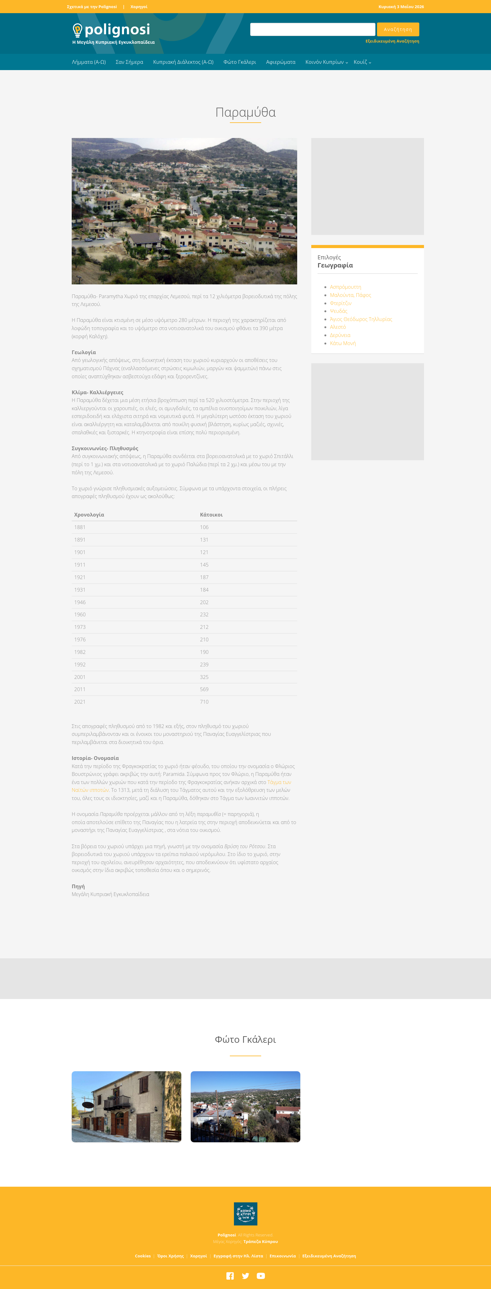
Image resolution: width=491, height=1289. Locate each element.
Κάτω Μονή (343, 343)
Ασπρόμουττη (345, 286)
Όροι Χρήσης (170, 1256)
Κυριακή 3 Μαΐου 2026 (401, 6)
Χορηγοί (139, 6)
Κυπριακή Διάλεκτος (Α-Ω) (183, 62)
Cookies (143, 1256)
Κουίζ (360, 62)
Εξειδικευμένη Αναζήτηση (392, 41)
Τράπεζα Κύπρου (260, 1241)
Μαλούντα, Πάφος (350, 295)
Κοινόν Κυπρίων (325, 62)
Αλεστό (338, 327)
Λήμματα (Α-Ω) (89, 62)
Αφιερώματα (281, 62)
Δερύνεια (340, 335)
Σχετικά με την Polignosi (92, 6)
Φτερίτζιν (341, 303)
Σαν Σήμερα (129, 62)
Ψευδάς (338, 311)
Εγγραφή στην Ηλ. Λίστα (238, 1256)
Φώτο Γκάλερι (240, 62)
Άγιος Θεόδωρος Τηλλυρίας (361, 319)
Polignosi (227, 1235)
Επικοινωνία (283, 1256)
